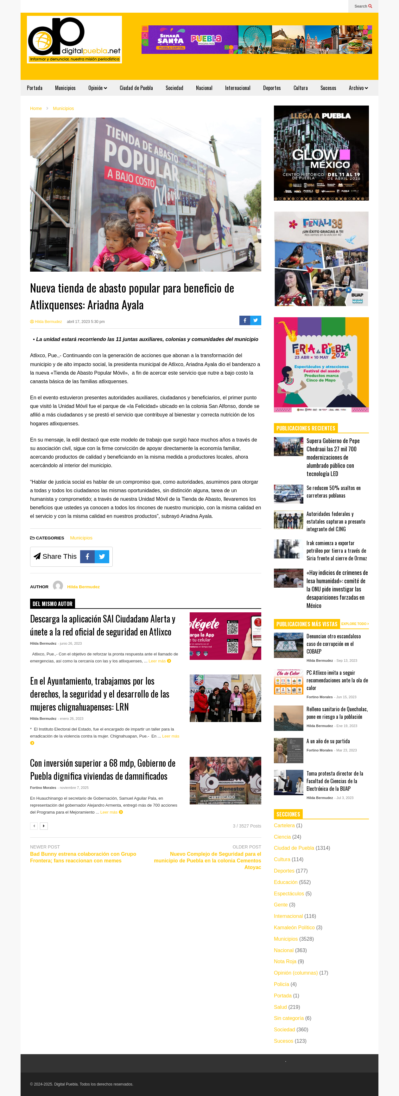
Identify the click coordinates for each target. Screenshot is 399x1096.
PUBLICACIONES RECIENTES (305, 428)
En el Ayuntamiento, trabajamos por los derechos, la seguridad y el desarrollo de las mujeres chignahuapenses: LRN (99, 693)
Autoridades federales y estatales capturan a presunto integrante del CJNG (336, 521)
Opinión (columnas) (296, 973)
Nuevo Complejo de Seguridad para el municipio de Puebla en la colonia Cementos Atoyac (207, 860)
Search (363, 6)
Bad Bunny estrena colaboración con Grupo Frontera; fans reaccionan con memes (83, 857)
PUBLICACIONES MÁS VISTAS (307, 624)
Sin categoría (289, 1018)
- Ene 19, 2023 (345, 726)
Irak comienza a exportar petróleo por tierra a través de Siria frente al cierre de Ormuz (337, 550)
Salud (280, 1007)
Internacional (237, 88)
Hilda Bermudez (46, 321)
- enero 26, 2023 (71, 718)
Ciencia (282, 837)
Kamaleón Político (294, 927)
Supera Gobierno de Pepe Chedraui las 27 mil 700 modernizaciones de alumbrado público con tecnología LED (333, 457)
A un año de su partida (328, 741)
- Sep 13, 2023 (345, 660)
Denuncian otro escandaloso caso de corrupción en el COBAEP (334, 643)
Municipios (65, 88)
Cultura (301, 88)
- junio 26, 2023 (70, 643)
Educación (286, 882)
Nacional (204, 88)
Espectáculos (289, 893)
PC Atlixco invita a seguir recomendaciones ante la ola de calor (337, 680)
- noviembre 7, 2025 (73, 788)
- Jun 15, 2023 (345, 697)
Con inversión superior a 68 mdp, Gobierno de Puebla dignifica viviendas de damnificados (102, 769)
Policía (281, 984)
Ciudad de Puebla (136, 88)
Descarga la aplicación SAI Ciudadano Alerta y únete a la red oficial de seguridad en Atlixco (102, 625)
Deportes (272, 88)
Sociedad (174, 88)
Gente (281, 904)
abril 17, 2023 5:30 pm (85, 321)
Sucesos (328, 88)
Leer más (160, 661)
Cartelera (284, 825)
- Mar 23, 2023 (345, 750)
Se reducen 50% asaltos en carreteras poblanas (334, 491)
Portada (34, 88)
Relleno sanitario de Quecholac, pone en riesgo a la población (337, 712)
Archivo (358, 88)
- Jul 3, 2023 (344, 798)
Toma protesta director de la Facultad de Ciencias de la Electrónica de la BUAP (335, 781)
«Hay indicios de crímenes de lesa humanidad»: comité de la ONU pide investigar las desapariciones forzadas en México (337, 588)
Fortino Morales (43, 788)
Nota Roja (285, 961)
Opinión (97, 88)
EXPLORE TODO (355, 624)
